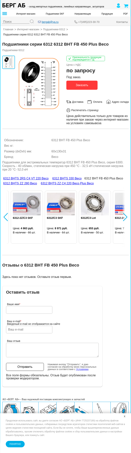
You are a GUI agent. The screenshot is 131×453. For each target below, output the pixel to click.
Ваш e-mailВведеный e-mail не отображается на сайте (33, 322)
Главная (8, 29)
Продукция (107, 13)
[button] (5, 217)
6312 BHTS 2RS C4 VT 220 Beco (26, 178)
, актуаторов (97, 6)
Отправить (24, 366)
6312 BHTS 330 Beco (67, 178)
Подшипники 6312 (54, 29)
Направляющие (82, 13)
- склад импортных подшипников (45, 6)
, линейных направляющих (77, 6)
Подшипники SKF (55, 13)
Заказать (82, 85)
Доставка (77, 101)
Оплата (97, 101)
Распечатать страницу (82, 110)
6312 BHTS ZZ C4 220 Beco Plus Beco (67, 183)
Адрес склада (120, 101)
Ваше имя (13, 304)
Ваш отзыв (13, 340)
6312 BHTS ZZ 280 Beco (20, 183)
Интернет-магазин (25, 13)
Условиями (82, 369)
